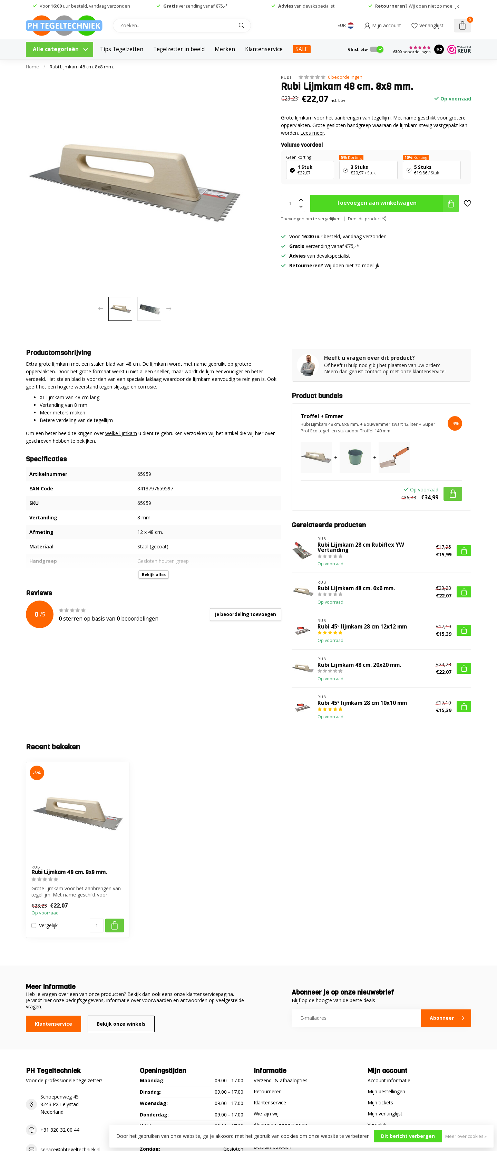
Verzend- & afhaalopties (281, 1080)
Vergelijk (48, 925)
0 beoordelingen (345, 77)
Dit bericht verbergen (408, 1136)
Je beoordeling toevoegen (245, 614)
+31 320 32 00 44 (59, 1129)
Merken (225, 49)
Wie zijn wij (266, 1113)
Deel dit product (367, 219)
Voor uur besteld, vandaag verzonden (85, 6)
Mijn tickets (380, 1102)
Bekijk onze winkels (121, 1023)
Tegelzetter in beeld (179, 49)
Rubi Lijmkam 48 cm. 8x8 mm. (82, 67)
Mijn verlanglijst (385, 1113)
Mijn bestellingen (386, 1091)
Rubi (286, 77)
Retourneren (268, 1091)
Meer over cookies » (466, 1136)
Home (32, 67)
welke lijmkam (121, 433)
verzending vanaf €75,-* (195, 6)
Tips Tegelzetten (121, 49)
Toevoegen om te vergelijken (311, 219)
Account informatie (389, 1080)
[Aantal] (97, 925)
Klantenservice (264, 49)
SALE (301, 49)
